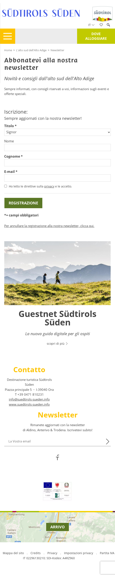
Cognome (12, 156)
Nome (9, 141)
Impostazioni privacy (79, 553)
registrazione (23, 202)
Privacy (52, 553)
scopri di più (57, 344)
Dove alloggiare (96, 36)
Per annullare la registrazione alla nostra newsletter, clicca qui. (49, 226)
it (91, 25)
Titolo (9, 126)
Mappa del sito (13, 553)
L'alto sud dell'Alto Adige (31, 50)
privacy (49, 186)
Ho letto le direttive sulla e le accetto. (40, 186)
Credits (36, 553)
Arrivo (57, 526)
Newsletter (57, 50)
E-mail (9, 171)
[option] (57, 295)
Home (8, 50)
